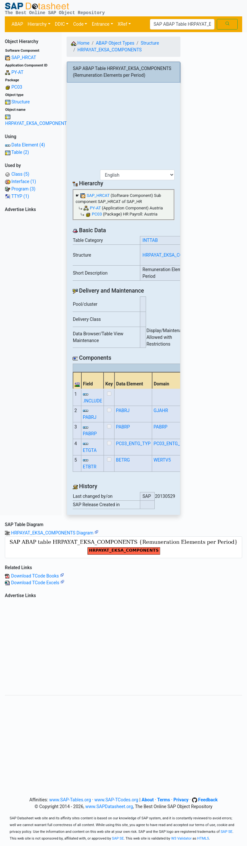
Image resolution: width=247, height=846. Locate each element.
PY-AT (17, 72)
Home (80, 43)
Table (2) (20, 152)
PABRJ (89, 417)
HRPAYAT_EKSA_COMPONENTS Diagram (54, 532)
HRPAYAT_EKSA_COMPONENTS (37, 123)
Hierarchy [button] (37, 24)
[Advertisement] (31, 311)
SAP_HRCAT (23, 57)
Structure (20, 101)
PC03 (16, 87)
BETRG (123, 460)
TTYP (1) (20, 196)
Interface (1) (23, 181)
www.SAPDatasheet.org (109, 806)
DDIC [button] (60, 24)
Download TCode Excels (37, 582)
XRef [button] (122, 24)
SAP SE (227, 832)
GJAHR (160, 410)
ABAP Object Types (115, 43)
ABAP (17, 24)
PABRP (90, 433)
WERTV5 (162, 460)
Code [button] (78, 24)
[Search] (182, 24)
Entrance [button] (100, 24)
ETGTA (90, 450)
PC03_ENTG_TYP (133, 443)
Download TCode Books (37, 575)
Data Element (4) (28, 144)
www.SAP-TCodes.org (116, 799)
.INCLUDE (92, 400)
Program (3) (23, 188)
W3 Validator (181, 838)
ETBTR (89, 466)
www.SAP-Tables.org (70, 799)
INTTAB (150, 240)
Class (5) (20, 174)
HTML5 (203, 838)
